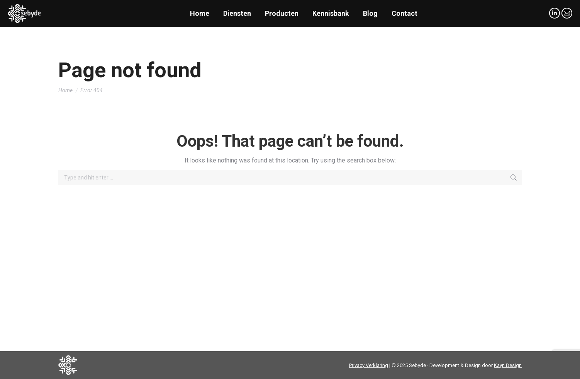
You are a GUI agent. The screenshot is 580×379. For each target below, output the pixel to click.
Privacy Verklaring (368, 365)
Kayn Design (508, 365)
